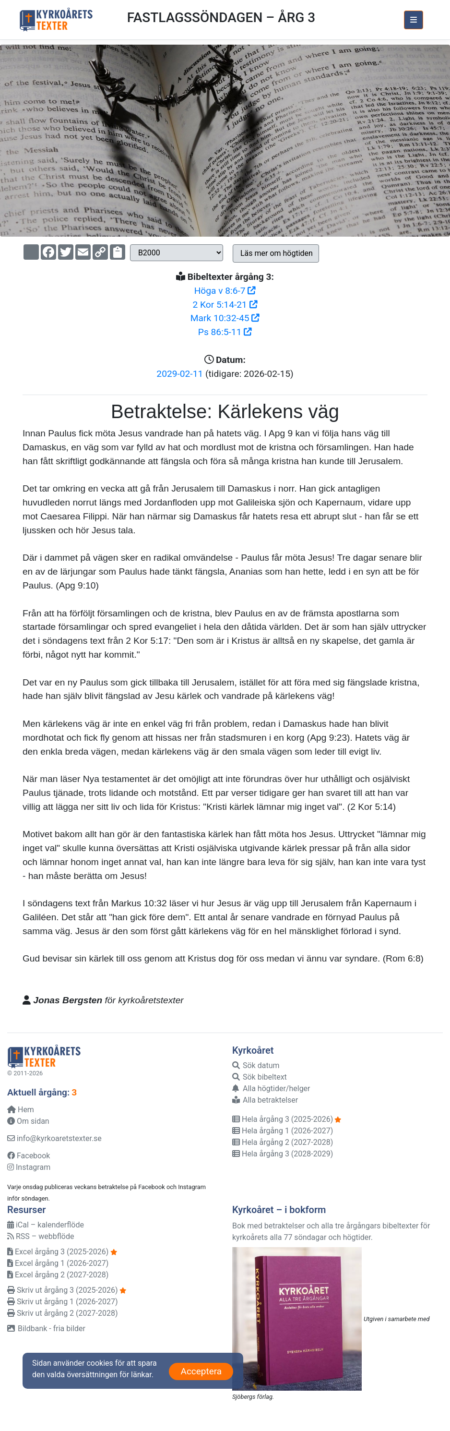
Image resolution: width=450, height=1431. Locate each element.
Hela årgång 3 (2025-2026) (282, 1119)
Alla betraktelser (265, 1100)
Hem (20, 1109)
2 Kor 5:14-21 (224, 304)
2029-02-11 (179, 373)
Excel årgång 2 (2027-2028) (57, 1274)
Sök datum (255, 1065)
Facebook (28, 1155)
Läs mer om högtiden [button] (276, 253)
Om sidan (28, 1121)
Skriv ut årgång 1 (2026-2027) (62, 1301)
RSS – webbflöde (40, 1236)
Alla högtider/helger (271, 1088)
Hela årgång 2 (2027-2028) (282, 1142)
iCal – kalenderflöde (45, 1224)
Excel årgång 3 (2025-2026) (57, 1251)
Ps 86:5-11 (225, 331)
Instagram (28, 1167)
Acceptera (201, 1371)
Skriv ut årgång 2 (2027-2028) (62, 1313)
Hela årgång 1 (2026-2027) (282, 1130)
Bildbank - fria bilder (46, 1328)
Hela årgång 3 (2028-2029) (282, 1153)
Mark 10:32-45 (225, 318)
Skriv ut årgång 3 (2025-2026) (62, 1290)
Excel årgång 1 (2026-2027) (57, 1263)
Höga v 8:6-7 (225, 290)
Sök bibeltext (259, 1077)
